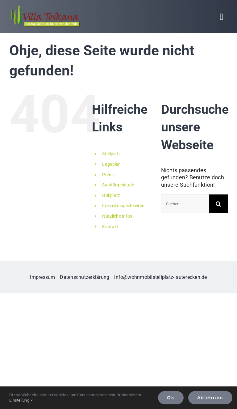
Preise (108, 174)
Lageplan (111, 164)
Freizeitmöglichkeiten (123, 205)
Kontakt (110, 226)
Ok (170, 397)
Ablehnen (210, 397)
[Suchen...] (185, 203)
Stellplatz (111, 153)
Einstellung (21, 400)
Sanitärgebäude (118, 184)
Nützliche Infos (117, 216)
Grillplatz (111, 195)
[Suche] (218, 203)
